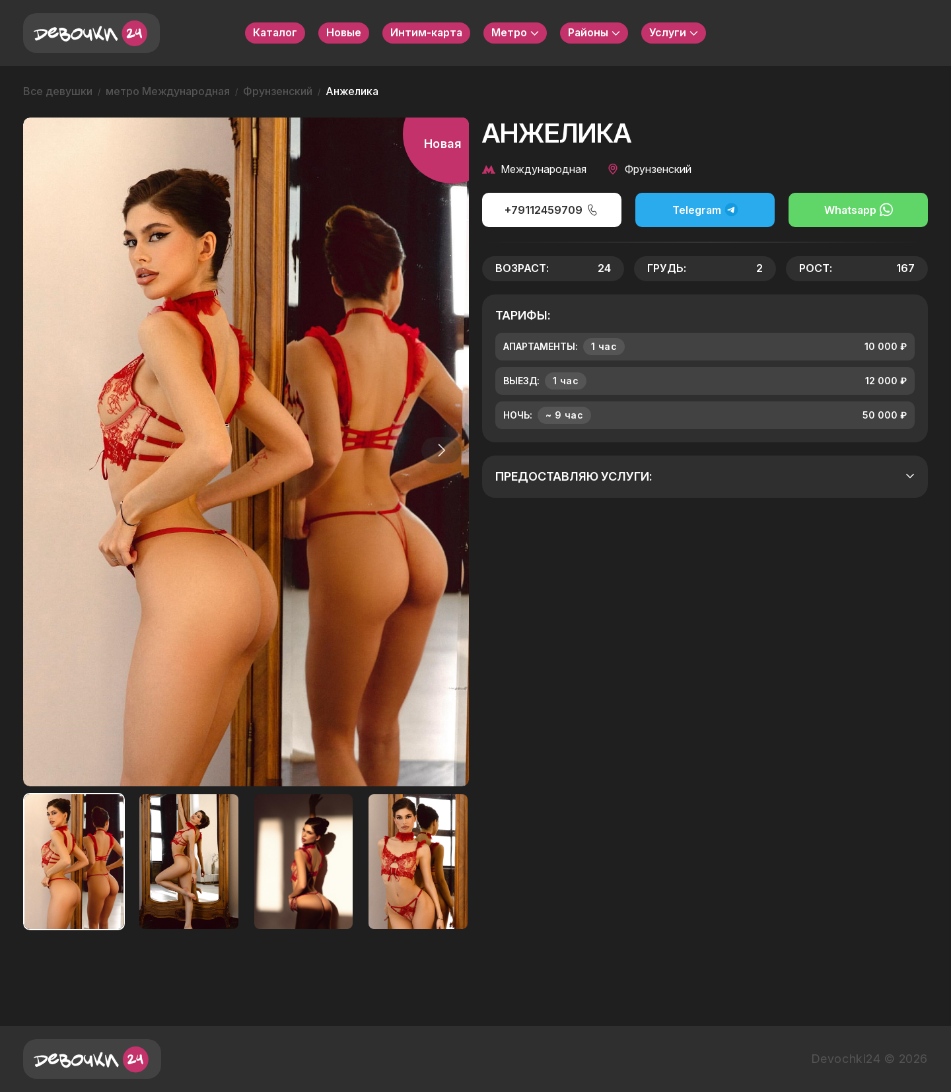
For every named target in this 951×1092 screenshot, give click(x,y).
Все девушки (57, 91)
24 (604, 268)
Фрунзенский (277, 91)
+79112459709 (552, 210)
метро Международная (168, 91)
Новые (343, 32)
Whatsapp (858, 210)
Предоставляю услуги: (705, 476)
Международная (534, 169)
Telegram (705, 210)
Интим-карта (426, 32)
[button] (438, 450)
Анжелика (352, 91)
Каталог (275, 32)
